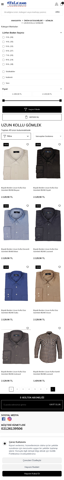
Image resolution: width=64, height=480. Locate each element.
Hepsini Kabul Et (32, 473)
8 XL (7, 60)
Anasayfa (16, 20)
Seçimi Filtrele (32, 109)
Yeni (5, 83)
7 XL (7, 55)
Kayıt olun (55, 404)
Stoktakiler (8, 71)
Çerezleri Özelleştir (32, 460)
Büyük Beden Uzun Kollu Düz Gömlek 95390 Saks (13, 311)
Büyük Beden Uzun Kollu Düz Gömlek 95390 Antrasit (13, 372)
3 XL (7, 37)
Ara (57, 12)
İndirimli (7, 77)
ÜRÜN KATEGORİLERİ (33, 20)
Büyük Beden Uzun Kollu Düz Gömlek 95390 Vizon (45, 311)
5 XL (7, 46)
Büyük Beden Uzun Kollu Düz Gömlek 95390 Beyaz (13, 189)
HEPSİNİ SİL (32, 117)
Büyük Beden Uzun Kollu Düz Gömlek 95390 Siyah (45, 189)
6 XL (7, 51)
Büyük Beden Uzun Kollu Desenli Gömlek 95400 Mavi (15, 250)
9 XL (7, 64)
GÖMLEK (49, 20)
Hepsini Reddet (32, 467)
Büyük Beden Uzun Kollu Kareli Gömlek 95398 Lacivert (46, 372)
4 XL (7, 41)
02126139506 (11, 428)
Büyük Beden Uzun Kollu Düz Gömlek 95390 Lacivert (45, 250)
